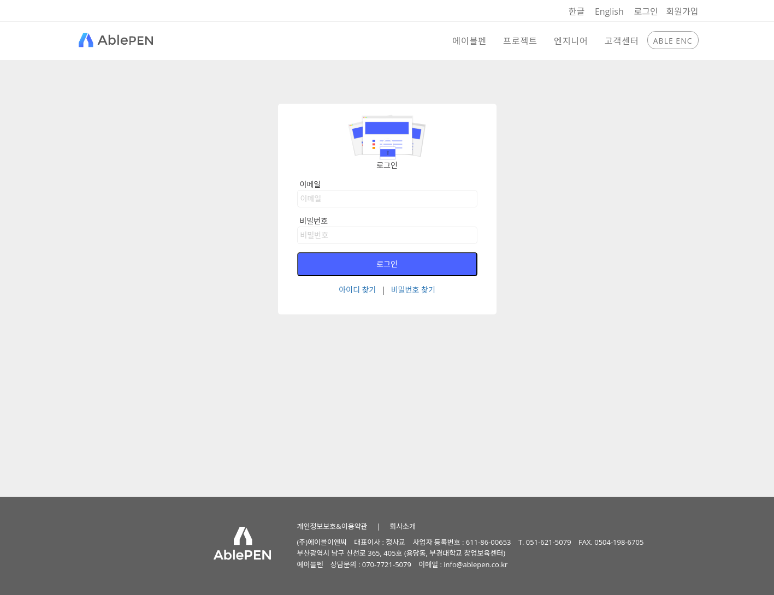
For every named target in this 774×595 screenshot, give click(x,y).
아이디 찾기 (357, 289)
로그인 (646, 11)
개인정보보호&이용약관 (332, 526)
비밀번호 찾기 (413, 289)
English (609, 11)
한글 (576, 11)
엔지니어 (571, 41)
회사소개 (402, 526)
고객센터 (622, 41)
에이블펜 (469, 41)
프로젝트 (520, 41)
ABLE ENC (673, 40)
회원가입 (682, 11)
